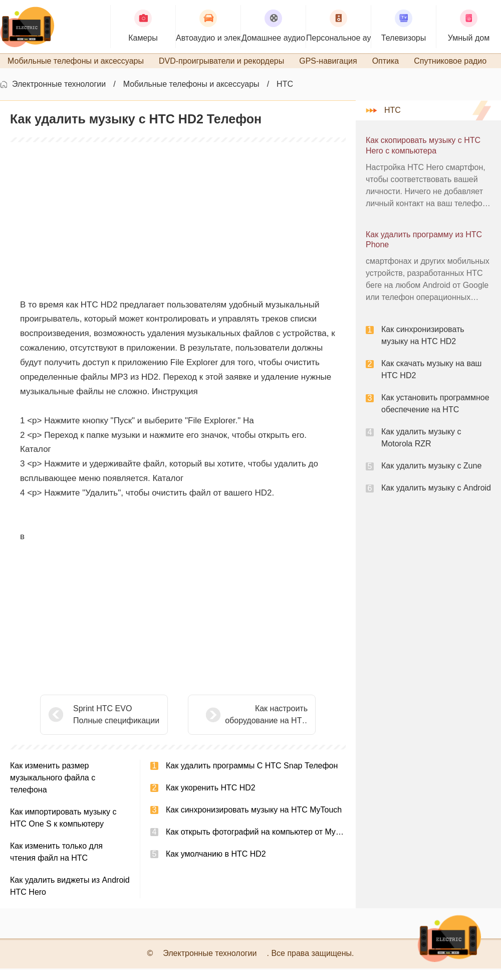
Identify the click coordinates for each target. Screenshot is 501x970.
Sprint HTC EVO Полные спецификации (116, 716)
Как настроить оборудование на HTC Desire (241, 717)
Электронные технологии (59, 85)
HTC (285, 85)
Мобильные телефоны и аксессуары (191, 85)
